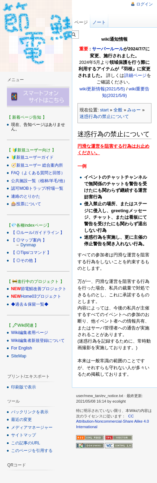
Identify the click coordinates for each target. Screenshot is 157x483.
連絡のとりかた (25, 196)
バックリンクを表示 (29, 412)
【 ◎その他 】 (24, 260)
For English (21, 348)
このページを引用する (32, 450)
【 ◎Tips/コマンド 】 (31, 252)
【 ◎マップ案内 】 (29, 240)
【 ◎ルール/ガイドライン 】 (37, 232)
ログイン (144, 4)
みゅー (134, 109)
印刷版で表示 (23, 387)
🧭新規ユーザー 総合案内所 (37, 165)
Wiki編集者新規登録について (38, 340)
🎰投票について (26, 203)
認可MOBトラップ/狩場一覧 (37, 188)
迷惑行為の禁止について (104, 116)
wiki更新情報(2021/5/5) (102, 88)
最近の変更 (21, 419)
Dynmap (28, 245)
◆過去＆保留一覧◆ (29, 304)
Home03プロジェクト (41, 296)
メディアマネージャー (32, 427)
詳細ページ (135, 75)
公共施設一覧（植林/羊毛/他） (39, 180)
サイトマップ (23, 435)
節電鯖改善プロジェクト (43, 288)
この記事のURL (25, 443)
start (104, 109)
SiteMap (18, 356)
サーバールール (107, 48)
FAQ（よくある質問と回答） (38, 172)
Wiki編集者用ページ (29, 332)
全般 (117, 109)
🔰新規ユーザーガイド (32, 157)
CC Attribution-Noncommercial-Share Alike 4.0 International (112, 421)
